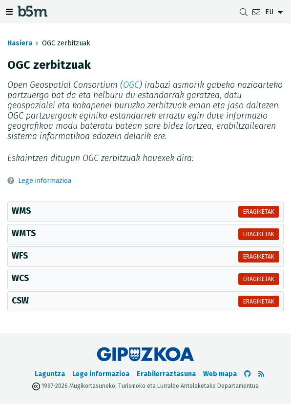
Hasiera (19, 43)
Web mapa (220, 374)
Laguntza (50, 374)
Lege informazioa (44, 181)
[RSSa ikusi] (261, 374)
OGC (131, 85)
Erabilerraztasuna (166, 374)
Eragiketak (258, 211)
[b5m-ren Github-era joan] (247, 374)
